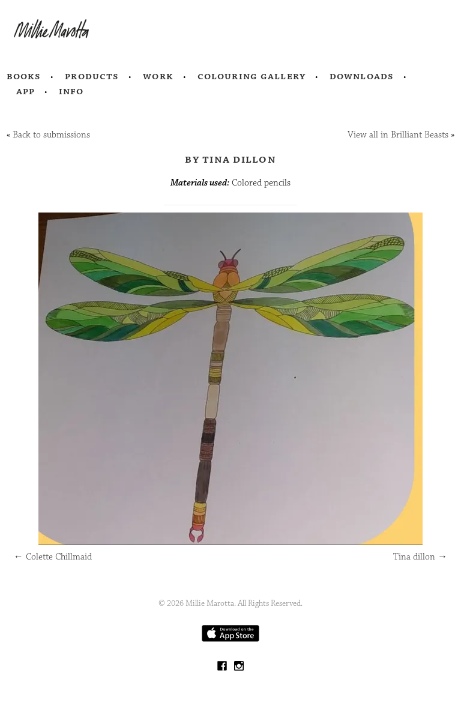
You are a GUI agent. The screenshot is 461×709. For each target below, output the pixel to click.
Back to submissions (51, 134)
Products (92, 76)
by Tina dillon (230, 159)
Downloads (362, 76)
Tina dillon (420, 557)
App (25, 91)
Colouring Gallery (251, 76)
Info (71, 91)
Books (24, 76)
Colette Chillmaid (53, 557)
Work (158, 76)
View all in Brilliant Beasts (398, 134)
